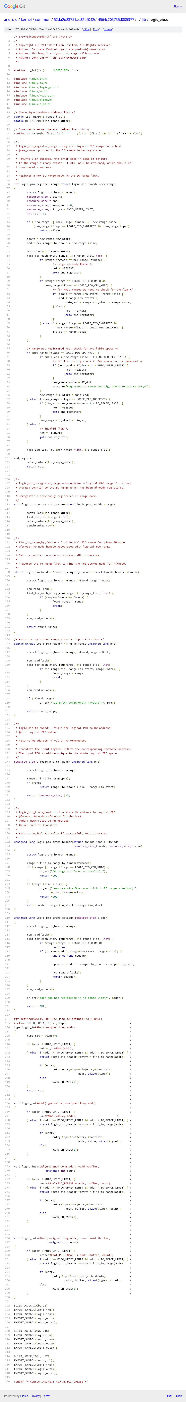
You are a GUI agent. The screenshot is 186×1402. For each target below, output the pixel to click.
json (179, 1396)
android (10, 19)
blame (108, 29)
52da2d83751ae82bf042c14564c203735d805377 (94, 19)
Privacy (35, 1396)
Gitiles (24, 1396)
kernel (26, 19)
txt (169, 1396)
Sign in (178, 6)
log (96, 29)
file (86, 29)
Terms (46, 1396)
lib (144, 19)
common (42, 19)
